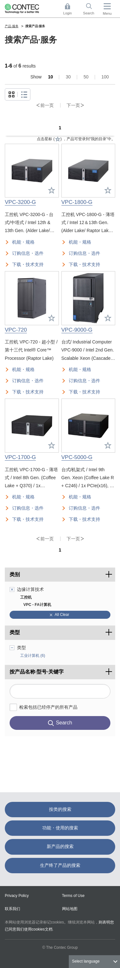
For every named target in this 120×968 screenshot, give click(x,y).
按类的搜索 (60, 809)
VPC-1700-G (20, 457)
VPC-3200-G (20, 202)
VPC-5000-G (76, 457)
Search (88, 13)
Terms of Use (73, 895)
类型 (15, 632)
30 (68, 76)
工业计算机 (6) (32, 655)
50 (86, 76)
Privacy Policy (17, 895)
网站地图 (69, 909)
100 (105, 76)
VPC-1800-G (76, 202)
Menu (107, 13)
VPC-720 (16, 330)
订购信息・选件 (28, 253)
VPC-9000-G (76, 330)
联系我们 (12, 909)
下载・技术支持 (28, 264)
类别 (15, 574)
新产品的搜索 (60, 846)
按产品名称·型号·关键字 (62, 669)
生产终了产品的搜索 (60, 865)
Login (67, 13)
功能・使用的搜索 (60, 827)
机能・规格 (23, 242)
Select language (86, 961)
